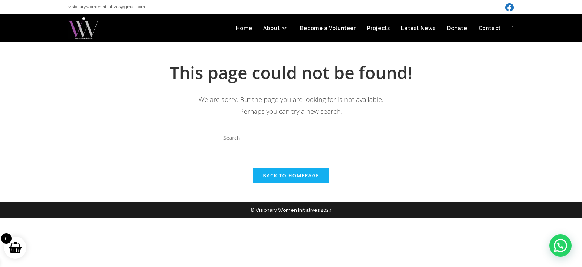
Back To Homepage (291, 175)
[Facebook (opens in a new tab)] (508, 7)
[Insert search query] (291, 138)
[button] (560, 245)
